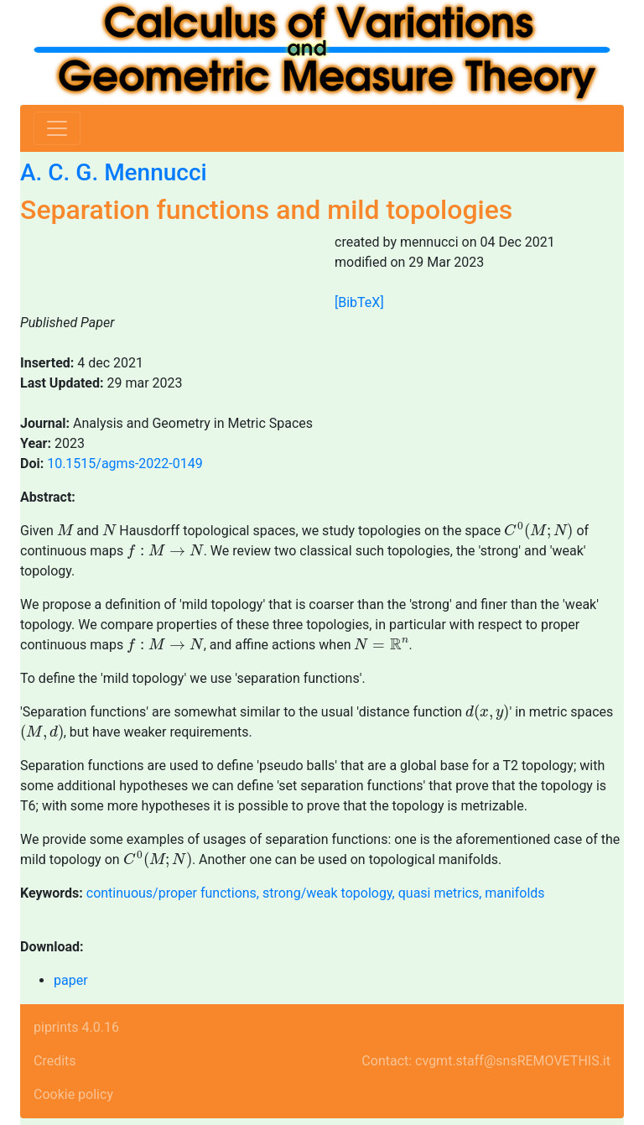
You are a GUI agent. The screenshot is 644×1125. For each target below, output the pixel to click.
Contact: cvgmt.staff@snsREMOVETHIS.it (485, 1061)
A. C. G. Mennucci (113, 172)
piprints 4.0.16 (76, 1027)
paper (71, 980)
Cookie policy (73, 1094)
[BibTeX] (359, 302)
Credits (55, 1061)
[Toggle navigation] (57, 128)
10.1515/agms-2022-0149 (125, 463)
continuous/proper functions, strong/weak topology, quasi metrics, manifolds (315, 893)
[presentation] (65, 529)
